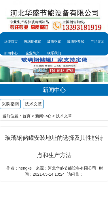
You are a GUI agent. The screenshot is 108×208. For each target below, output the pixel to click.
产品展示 (97, 42)
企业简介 (32, 53)
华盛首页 (11, 42)
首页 (26, 116)
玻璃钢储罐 (32, 42)
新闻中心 (11, 53)
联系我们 (54, 53)
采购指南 (10, 103)
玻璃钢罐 (54, 42)
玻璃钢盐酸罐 (75, 45)
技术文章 (33, 103)
